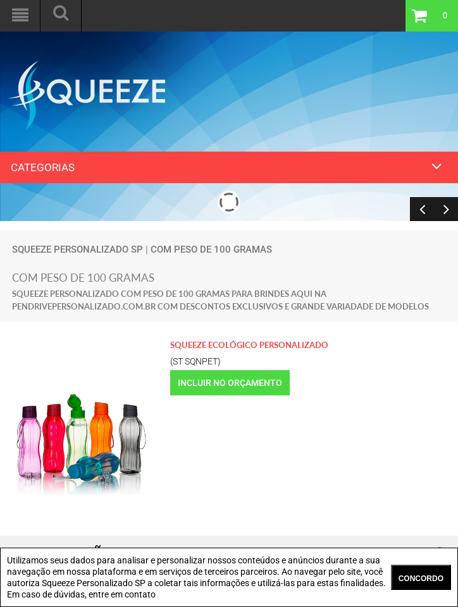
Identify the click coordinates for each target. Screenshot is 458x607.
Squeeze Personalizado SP (77, 249)
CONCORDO (421, 578)
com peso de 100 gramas (211, 249)
